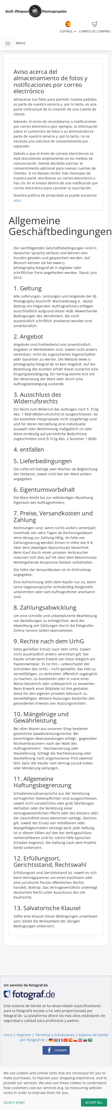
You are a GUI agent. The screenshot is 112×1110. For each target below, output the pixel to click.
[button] (56, 1050)
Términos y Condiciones (55, 1034)
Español (68, 27)
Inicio (8, 1034)
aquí (17, 200)
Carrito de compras (95, 27)
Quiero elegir (14, 1102)
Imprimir (24, 1034)
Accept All (94, 1102)
